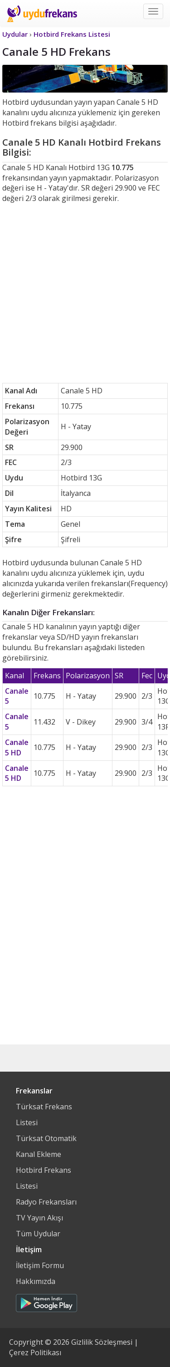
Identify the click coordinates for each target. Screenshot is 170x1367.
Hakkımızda (35, 1281)
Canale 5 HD (17, 747)
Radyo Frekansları (46, 1202)
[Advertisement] (85, 293)
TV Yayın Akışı (39, 1218)
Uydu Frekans (42, 13)
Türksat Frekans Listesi (44, 1114)
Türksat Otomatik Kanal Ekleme (46, 1146)
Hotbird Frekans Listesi (43, 1178)
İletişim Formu (40, 1265)
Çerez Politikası (35, 1352)
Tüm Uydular (38, 1234)
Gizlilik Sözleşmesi (101, 1342)
